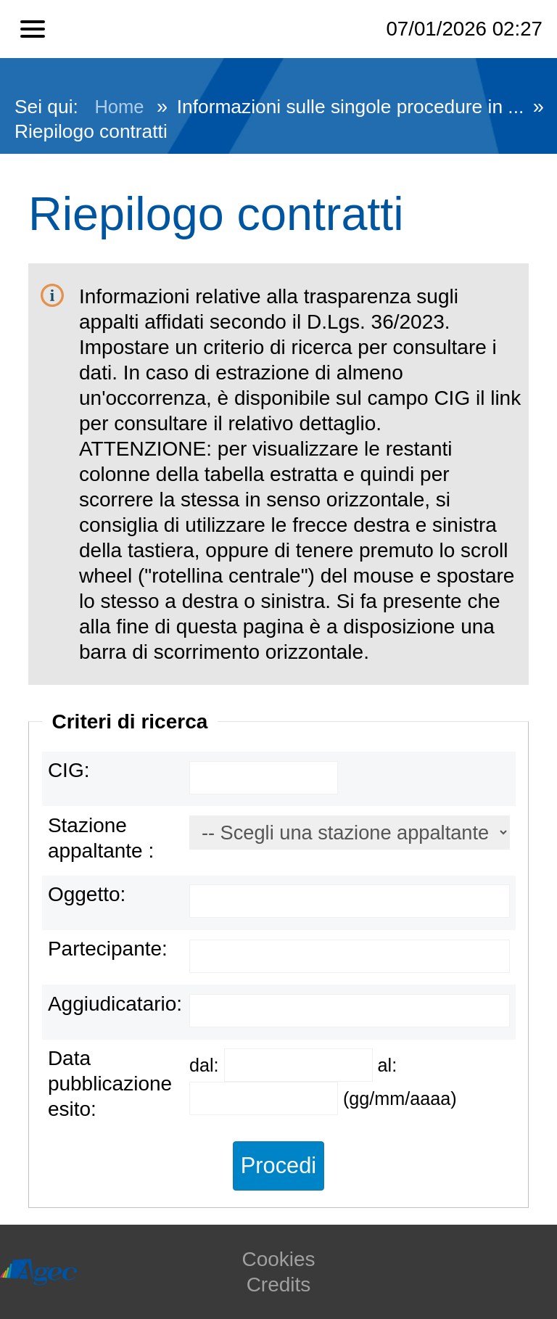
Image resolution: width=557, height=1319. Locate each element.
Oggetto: (86, 894)
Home (119, 106)
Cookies (278, 1259)
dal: (206, 1065)
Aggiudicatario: (115, 1004)
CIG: (69, 770)
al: (387, 1065)
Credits (279, 1284)
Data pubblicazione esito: (110, 1083)
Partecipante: (108, 948)
